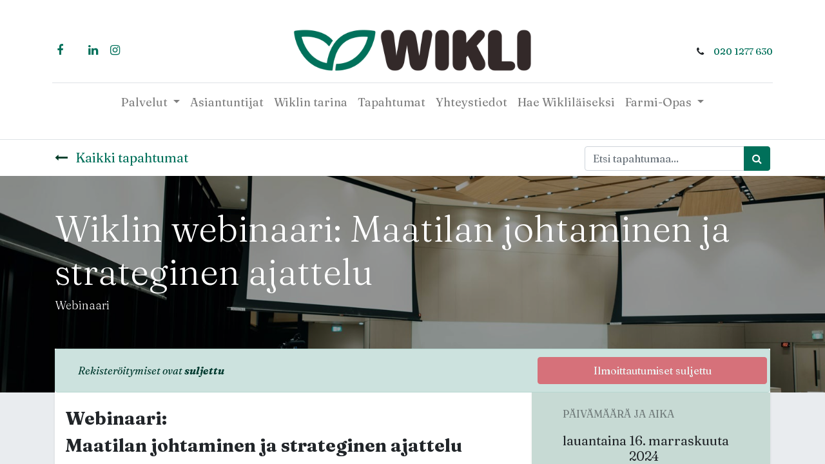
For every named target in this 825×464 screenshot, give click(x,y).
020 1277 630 (740, 51)
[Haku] (757, 158)
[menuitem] (227, 102)
